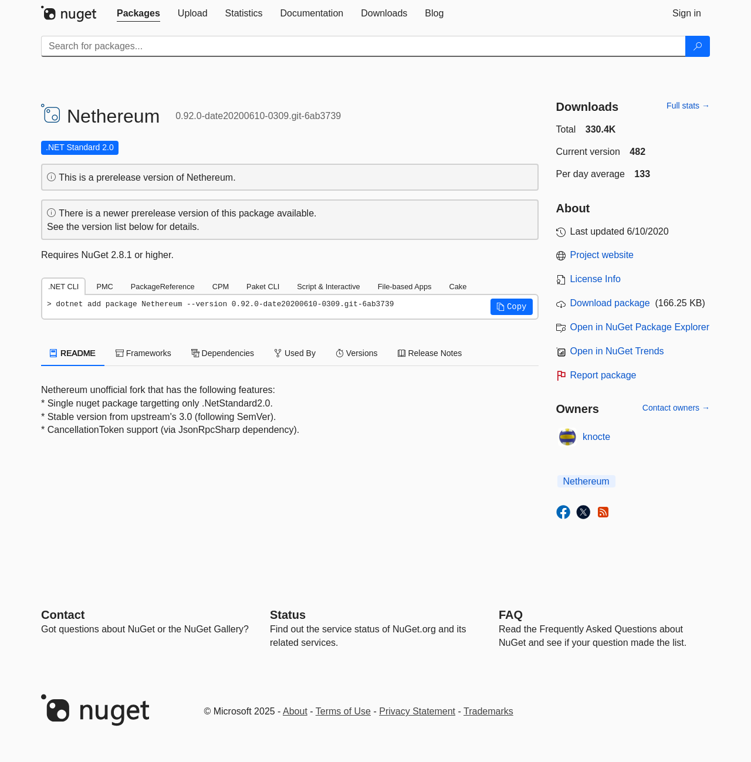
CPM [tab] (220, 286)
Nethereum (586, 481)
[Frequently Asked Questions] (511, 614)
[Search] (697, 46)
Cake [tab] (457, 286)
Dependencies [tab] (222, 353)
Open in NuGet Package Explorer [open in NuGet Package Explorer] (639, 327)
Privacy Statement (417, 711)
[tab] (138, 13)
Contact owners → (676, 407)
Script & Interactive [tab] (328, 286)
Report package (603, 375)
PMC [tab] (104, 286)
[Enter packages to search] (363, 46)
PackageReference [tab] (163, 286)
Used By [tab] (295, 353)
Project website (602, 255)
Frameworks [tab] (143, 353)
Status (288, 614)
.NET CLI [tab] (63, 286)
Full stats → (688, 105)
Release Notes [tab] (430, 353)
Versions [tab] (357, 353)
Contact (62, 614)
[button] (511, 307)
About (295, 711)
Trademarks (488, 711)
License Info (595, 279)
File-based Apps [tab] (405, 286)
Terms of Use (343, 711)
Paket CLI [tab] (262, 286)
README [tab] (73, 353)
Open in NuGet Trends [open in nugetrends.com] (617, 351)
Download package (610, 303)
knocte (596, 437)
